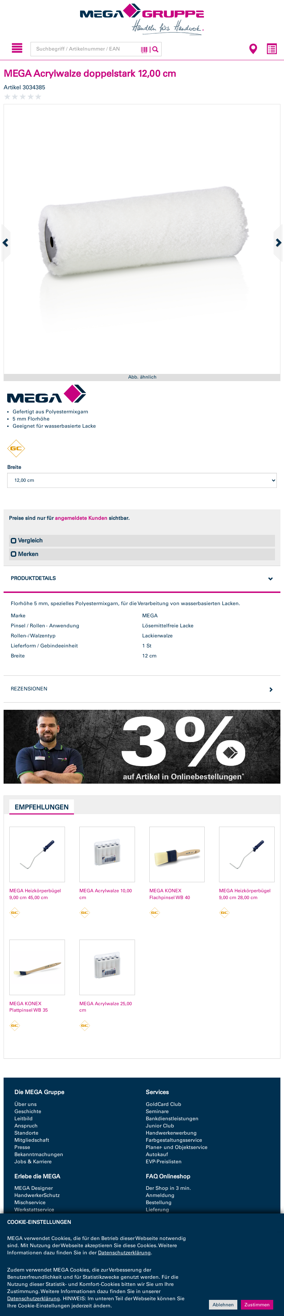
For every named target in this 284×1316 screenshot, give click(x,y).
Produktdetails (33, 578)
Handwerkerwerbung (171, 1133)
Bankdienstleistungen (172, 1119)
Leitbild (23, 1119)
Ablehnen (223, 1304)
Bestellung (159, 1202)
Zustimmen (257, 1304)
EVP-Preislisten (164, 1162)
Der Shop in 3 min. (168, 1188)
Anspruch (26, 1126)
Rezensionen (29, 689)
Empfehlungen (42, 807)
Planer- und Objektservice (177, 1147)
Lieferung (157, 1210)
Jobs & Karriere (33, 1162)
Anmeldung (160, 1195)
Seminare (157, 1111)
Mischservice (30, 1202)
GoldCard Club (163, 1104)
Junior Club (160, 1126)
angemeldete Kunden (81, 518)
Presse (22, 1147)
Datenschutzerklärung (124, 1253)
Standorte (26, 1133)
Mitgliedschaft (31, 1140)
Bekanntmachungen (38, 1154)
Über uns (25, 1104)
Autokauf (157, 1154)
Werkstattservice (34, 1210)
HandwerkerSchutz (37, 1195)
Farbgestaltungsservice (174, 1140)
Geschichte (27, 1111)
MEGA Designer (33, 1188)
